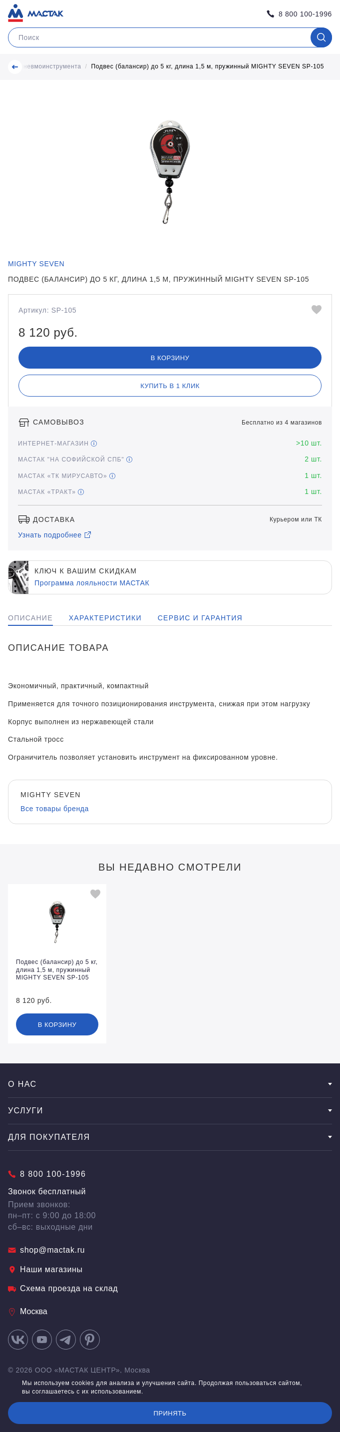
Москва (27, 1311)
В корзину (170, 358)
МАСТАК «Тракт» (51, 491)
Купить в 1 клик (170, 386)
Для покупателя (170, 1137)
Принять (169, 1413)
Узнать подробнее (55, 535)
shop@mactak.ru (46, 1250)
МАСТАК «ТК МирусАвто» (66, 476)
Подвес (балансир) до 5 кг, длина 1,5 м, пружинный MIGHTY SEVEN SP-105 (208, 66)
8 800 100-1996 (299, 14)
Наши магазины (45, 1269)
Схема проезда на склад (63, 1288)
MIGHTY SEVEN (36, 264)
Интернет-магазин (57, 443)
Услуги (170, 1110)
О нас (170, 1084)
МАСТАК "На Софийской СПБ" (75, 459)
